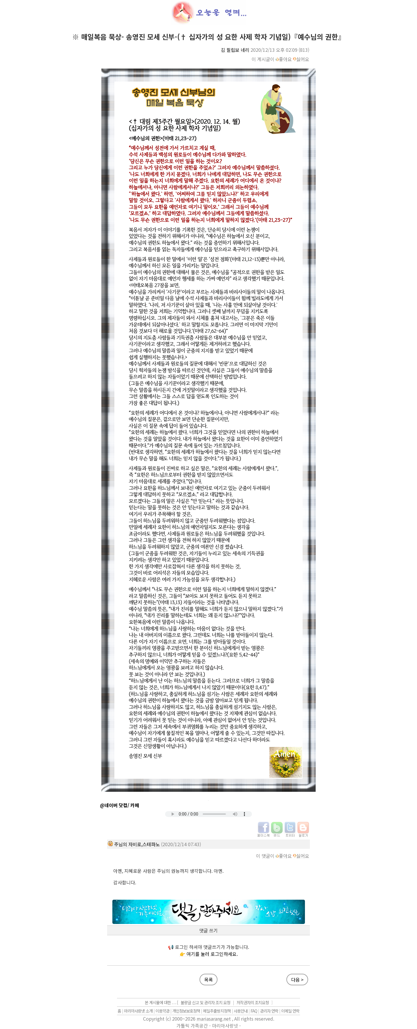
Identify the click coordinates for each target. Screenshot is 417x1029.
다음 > (297, 979)
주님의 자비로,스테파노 (137, 844)
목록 (208, 979)
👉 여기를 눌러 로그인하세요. (209, 953)
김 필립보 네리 (235, 49)
